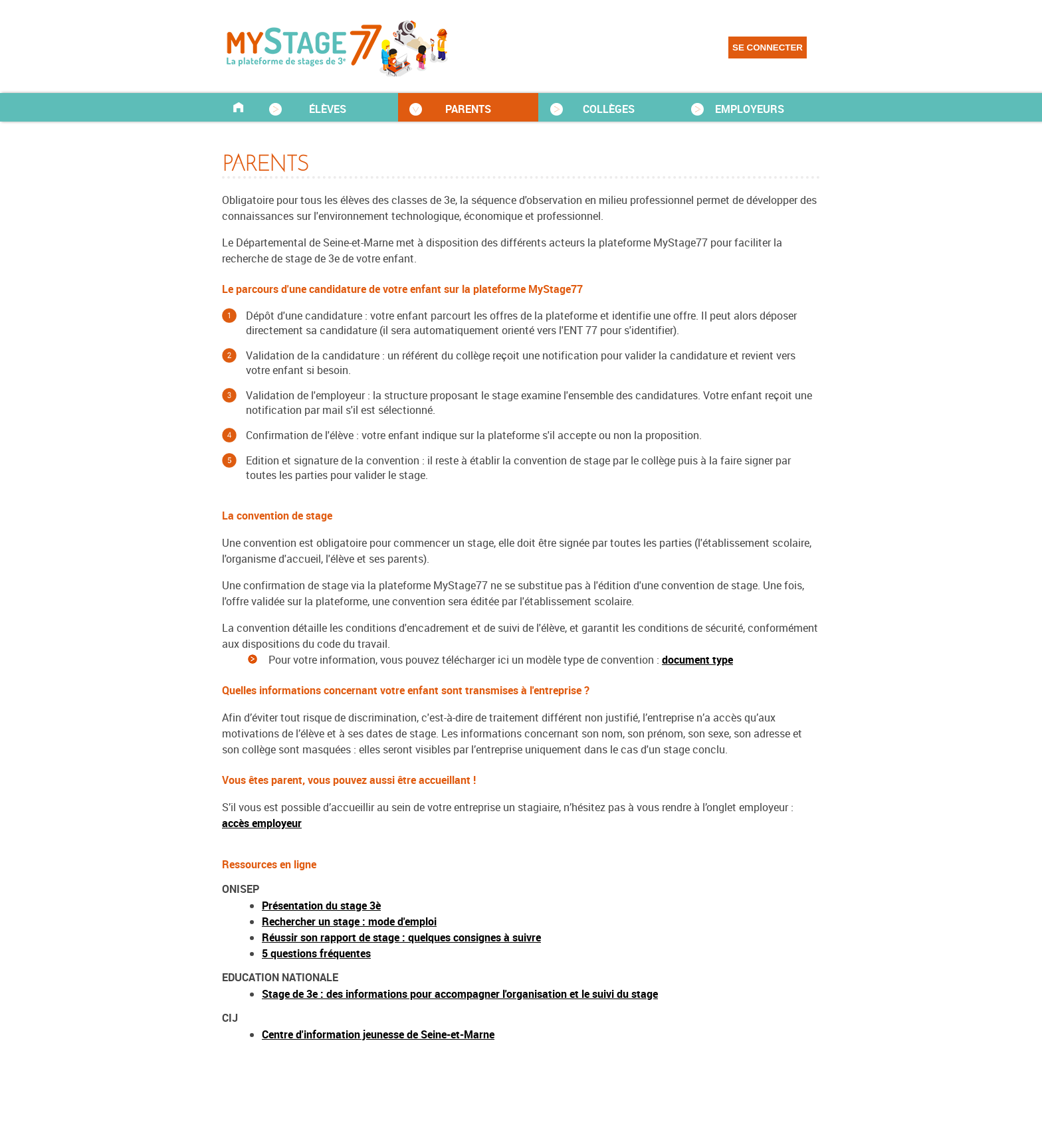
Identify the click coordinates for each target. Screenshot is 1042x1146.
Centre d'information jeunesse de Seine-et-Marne (378, 1034)
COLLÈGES (609, 109)
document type (697, 659)
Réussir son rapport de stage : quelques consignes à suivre (401, 937)
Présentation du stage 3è (321, 905)
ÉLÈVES (327, 109)
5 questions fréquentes (316, 953)
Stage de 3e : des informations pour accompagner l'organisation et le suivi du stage (460, 994)
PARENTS (468, 109)
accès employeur (262, 823)
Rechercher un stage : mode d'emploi (349, 921)
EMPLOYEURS (749, 109)
